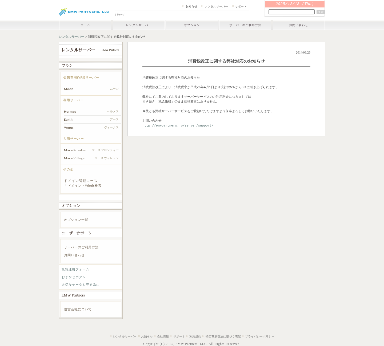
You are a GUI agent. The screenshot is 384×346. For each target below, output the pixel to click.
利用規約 (195, 336)
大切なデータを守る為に (81, 285)
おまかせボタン (74, 277)
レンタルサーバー (216, 6)
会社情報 (163, 336)
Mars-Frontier (75, 150)
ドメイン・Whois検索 (85, 186)
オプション (192, 25)
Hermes (70, 111)
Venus (69, 127)
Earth (68, 119)
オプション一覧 (76, 220)
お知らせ (191, 6)
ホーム (85, 25)
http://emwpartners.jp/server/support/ (177, 125)
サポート (241, 6)
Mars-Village (74, 158)
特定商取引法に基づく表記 (223, 336)
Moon (69, 89)
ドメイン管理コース (81, 181)
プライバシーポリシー (259, 336)
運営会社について (78, 309)
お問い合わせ (298, 25)
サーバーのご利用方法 (245, 25)
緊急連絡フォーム (75, 269)
